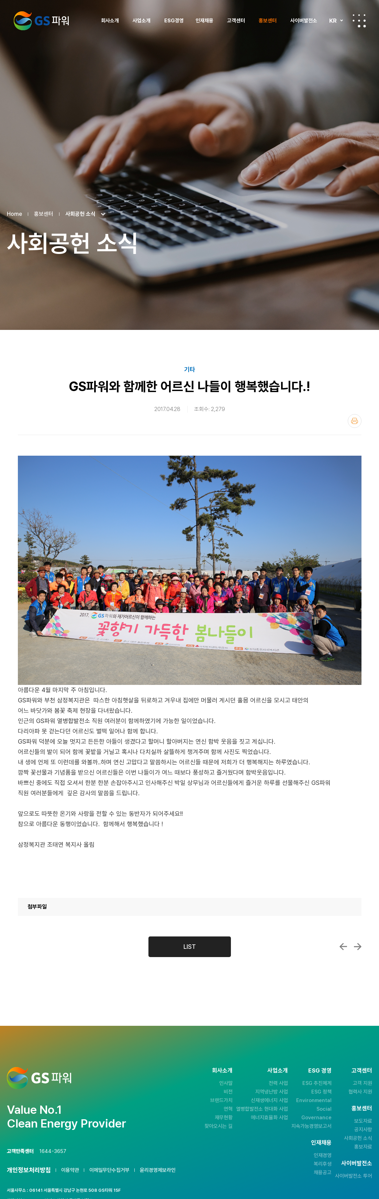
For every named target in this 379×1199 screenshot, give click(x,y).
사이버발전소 (303, 21)
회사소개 (110, 21)
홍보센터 (268, 21)
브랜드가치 (221, 1100)
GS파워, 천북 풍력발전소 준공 (343, 946)
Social (324, 1109)
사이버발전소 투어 (353, 1176)
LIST (189, 946)
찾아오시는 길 (218, 1126)
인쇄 (354, 421)
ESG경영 (174, 21)
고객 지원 (362, 1083)
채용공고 (323, 1172)
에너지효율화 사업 (269, 1117)
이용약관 (70, 1170)
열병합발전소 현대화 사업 (262, 1109)
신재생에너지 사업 (269, 1100)
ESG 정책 (321, 1092)
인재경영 (323, 1155)
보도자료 (363, 1121)
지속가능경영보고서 (311, 1126)
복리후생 (323, 1164)
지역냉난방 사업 (271, 1092)
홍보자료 (363, 1147)
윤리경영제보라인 (158, 1170)
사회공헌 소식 (358, 1138)
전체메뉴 (359, 20)
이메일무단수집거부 (109, 1170)
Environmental (314, 1100)
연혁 (228, 1109)
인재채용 (204, 21)
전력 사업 (278, 1083)
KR (333, 20)
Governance (316, 1117)
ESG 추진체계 (317, 1083)
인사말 (226, 1083)
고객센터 (236, 21)
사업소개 (142, 21)
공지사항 (363, 1129)
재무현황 (224, 1117)
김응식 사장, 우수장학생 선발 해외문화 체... (357, 946)
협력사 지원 (360, 1092)
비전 (228, 1092)
